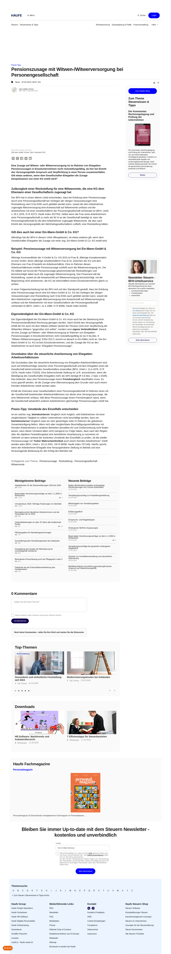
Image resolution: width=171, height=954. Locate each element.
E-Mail (58, 843)
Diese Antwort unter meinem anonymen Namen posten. (38, 615)
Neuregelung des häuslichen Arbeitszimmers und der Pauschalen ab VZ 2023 (37, 513)
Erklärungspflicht (75, 512)
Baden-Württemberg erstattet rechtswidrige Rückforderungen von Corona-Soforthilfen (86, 487)
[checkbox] (12, 615)
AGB (137, 311)
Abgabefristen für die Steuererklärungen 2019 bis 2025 (38, 486)
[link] (14, 24)
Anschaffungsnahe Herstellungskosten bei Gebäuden (37, 541)
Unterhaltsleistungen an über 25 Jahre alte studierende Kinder (38, 523)
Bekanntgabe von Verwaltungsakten (83, 504)
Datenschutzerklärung (141, 315)
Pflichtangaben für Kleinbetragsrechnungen (33, 533)
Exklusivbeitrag (23, 654)
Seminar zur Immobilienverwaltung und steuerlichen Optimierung (90, 558)
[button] (31, 15)
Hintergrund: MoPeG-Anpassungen (83, 528)
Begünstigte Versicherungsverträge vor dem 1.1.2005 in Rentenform (38, 495)
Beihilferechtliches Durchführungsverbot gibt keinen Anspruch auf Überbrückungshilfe (90, 567)
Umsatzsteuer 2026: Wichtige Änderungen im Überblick (38, 504)
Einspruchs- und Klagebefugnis (81, 520)
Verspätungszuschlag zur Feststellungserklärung (88, 496)
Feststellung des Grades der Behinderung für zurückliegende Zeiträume (34, 550)
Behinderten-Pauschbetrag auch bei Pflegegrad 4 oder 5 (38, 559)
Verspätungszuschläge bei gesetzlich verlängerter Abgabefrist (89, 547)
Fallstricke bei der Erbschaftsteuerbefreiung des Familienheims (35, 569)
